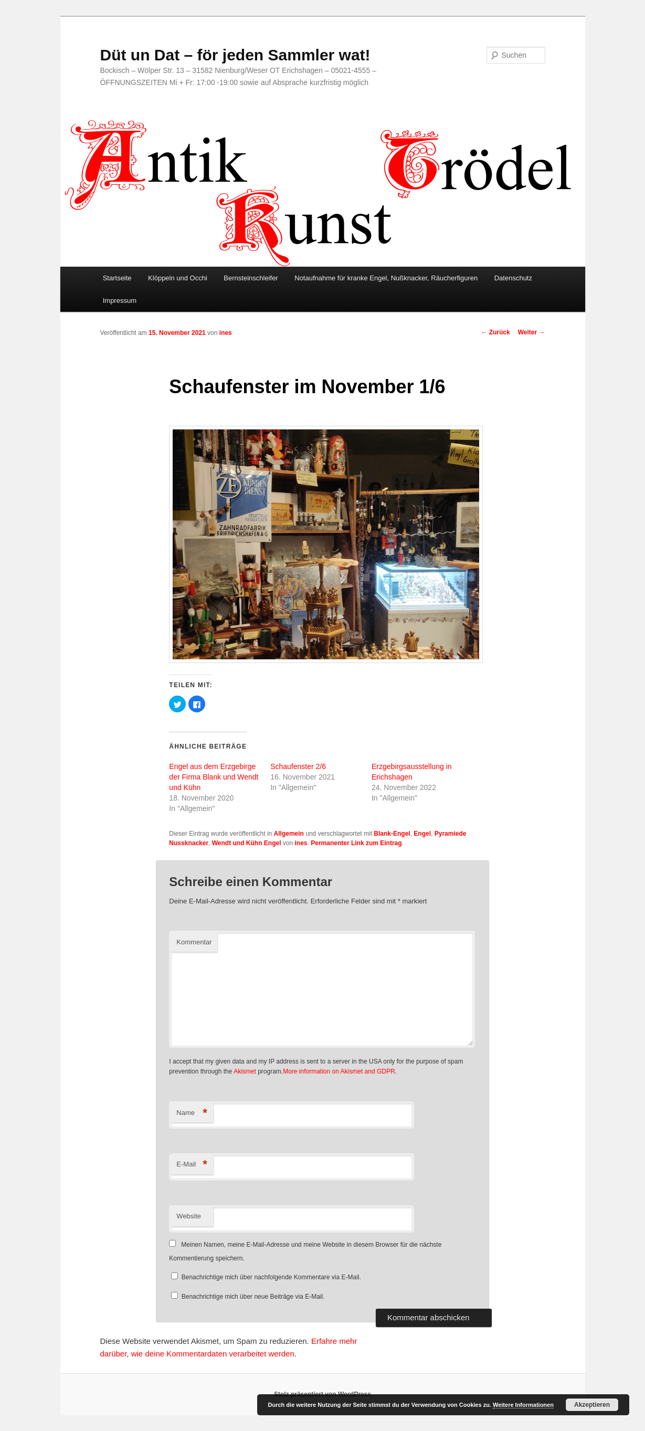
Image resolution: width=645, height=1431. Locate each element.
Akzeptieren (592, 1404)
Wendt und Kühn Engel (246, 843)
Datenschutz (513, 278)
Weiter (531, 332)
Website (188, 1216)
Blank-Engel (392, 833)
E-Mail (191, 1164)
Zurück (495, 332)
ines (225, 332)
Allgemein (289, 833)
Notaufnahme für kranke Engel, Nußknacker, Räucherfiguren (386, 278)
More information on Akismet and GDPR (339, 1071)
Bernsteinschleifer (251, 278)
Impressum (119, 300)
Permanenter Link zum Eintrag (356, 843)
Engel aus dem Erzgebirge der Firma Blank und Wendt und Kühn (213, 777)
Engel (422, 833)
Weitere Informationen (523, 1405)
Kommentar (194, 942)
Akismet (245, 1071)
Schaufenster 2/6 (298, 766)
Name (191, 1113)
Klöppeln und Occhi (177, 278)
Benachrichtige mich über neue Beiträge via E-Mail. (253, 1296)
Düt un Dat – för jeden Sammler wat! (235, 55)
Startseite (117, 278)
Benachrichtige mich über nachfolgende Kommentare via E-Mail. (271, 1277)
